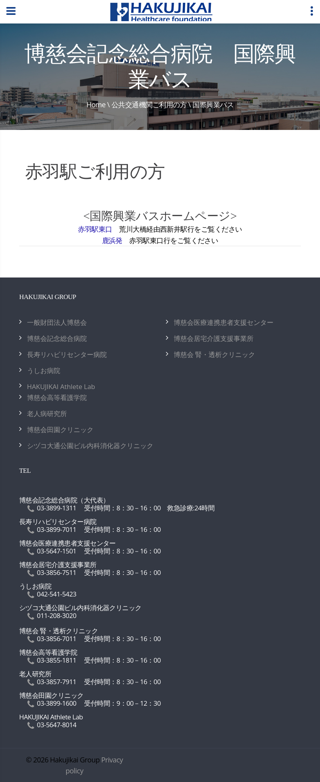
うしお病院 (43, 370)
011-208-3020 (56, 615)
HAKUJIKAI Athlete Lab (61, 386)
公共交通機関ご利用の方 (149, 104)
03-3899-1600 (56, 703)
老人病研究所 (47, 413)
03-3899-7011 (56, 529)
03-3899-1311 (56, 507)
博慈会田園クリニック (60, 429)
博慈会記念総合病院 (57, 338)
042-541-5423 (56, 593)
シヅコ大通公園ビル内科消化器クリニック (90, 445)
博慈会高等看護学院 (57, 397)
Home (96, 104)
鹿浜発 (112, 240)
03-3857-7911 (56, 681)
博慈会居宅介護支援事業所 (213, 338)
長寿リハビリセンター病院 (67, 354)
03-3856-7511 (56, 572)
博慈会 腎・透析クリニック (214, 354)
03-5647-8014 (56, 724)
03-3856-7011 (56, 638)
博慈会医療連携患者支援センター (223, 322)
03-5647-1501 (56, 550)
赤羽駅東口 (95, 229)
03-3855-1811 (56, 660)
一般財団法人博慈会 (57, 322)
